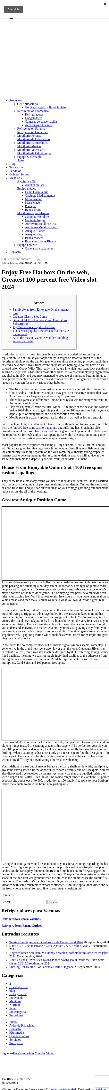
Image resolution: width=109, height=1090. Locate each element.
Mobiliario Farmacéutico (32, 142)
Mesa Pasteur (33, 199)
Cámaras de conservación (41, 121)
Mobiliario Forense (29, 135)
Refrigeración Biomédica (33, 111)
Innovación (16, 997)
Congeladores (33, 118)
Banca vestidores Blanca (40, 241)
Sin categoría (17, 1011)
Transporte (16, 167)
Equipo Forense (27, 245)
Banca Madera (34, 238)
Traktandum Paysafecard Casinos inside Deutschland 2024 (46, 942)
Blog (12, 163)
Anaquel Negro (34, 234)
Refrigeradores (34, 114)
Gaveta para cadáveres (39, 248)
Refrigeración (18, 994)
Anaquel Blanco (35, 230)
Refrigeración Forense (31, 128)
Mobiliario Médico (29, 146)
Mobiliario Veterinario (31, 149)
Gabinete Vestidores (37, 216)
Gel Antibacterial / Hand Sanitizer (46, 107)
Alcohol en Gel (26, 181)
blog (12, 990)
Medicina (15, 1001)
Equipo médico (26, 188)
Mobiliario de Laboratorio (33, 139)
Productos (15, 100)
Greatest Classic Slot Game (30, 316)
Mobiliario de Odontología (34, 153)
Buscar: (6, 902)
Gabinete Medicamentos (40, 195)
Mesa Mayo (32, 202)
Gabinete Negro (35, 220)
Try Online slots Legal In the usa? (34, 327)
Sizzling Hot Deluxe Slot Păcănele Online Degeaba (41, 967)
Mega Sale (16, 178)
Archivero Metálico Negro (41, 227)
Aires (20, 160)
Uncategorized (18, 987)
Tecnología (16, 1015)
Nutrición (15, 1004)
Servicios (15, 171)
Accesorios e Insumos (38, 125)
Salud (12, 1008)
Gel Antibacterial (28, 104)
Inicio (13, 1022)
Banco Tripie (33, 209)
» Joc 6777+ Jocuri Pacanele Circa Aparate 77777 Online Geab (48, 945)
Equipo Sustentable (29, 156)
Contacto (15, 252)
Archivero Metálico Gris (40, 223)
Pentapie (30, 206)
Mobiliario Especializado (33, 213)
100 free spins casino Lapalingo (37, 427)
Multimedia (16, 1032)
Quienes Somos (19, 174)
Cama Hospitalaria (36, 192)
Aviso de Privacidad (22, 1025)
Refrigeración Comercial (32, 132)
